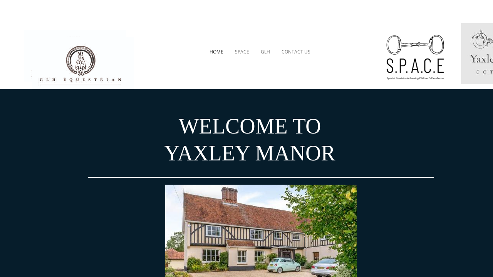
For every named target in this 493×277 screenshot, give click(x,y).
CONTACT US (296, 51)
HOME (216, 51)
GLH (265, 51)
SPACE (242, 51)
